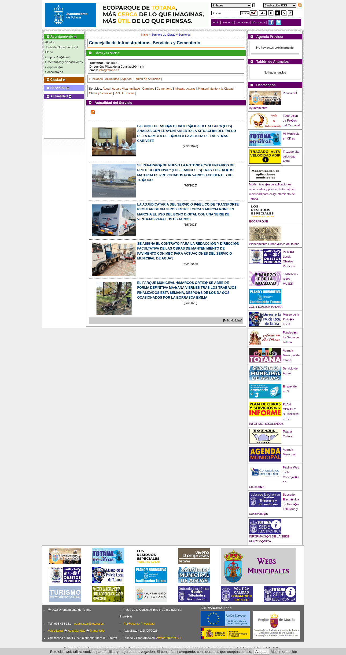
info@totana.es (109, 70)
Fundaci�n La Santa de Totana (291, 337)
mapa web (243, 22)
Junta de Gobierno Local (61, 47)
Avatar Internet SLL (169, 637)
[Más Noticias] (232, 320)
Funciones (96, 78)
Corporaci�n (54, 67)
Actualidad (112, 78)
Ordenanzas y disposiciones (64, 62)
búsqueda (259, 22)
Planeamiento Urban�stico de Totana (274, 244)
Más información (284, 652)
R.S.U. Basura (124, 93)
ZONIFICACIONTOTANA (266, 306)
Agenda (126, 78)
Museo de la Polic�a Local (291, 319)
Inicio (145, 34)
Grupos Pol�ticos (57, 57)
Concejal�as (54, 72)
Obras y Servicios (101, 93)
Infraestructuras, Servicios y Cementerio (159, 43)
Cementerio (164, 88)
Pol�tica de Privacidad (139, 623)
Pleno (49, 52)
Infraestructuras (185, 88)
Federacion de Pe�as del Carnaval (291, 120)
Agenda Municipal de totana (291, 355)
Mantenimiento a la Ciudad (216, 88)
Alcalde (50, 42)
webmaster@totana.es (88, 623)
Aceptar (261, 652)
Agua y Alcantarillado (126, 88)
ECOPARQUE (258, 221)
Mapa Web (97, 630)
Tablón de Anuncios (147, 78)
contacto (227, 22)
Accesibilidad (76, 630)
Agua (105, 88)
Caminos (148, 88)
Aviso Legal (56, 630)
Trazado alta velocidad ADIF (291, 156)
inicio (216, 22)
